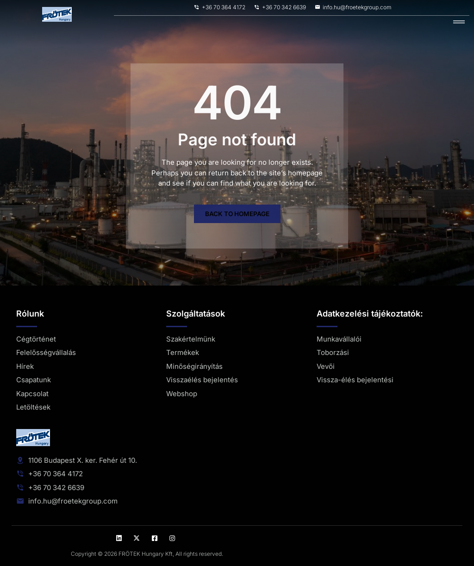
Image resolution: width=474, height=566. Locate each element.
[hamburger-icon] (459, 22)
